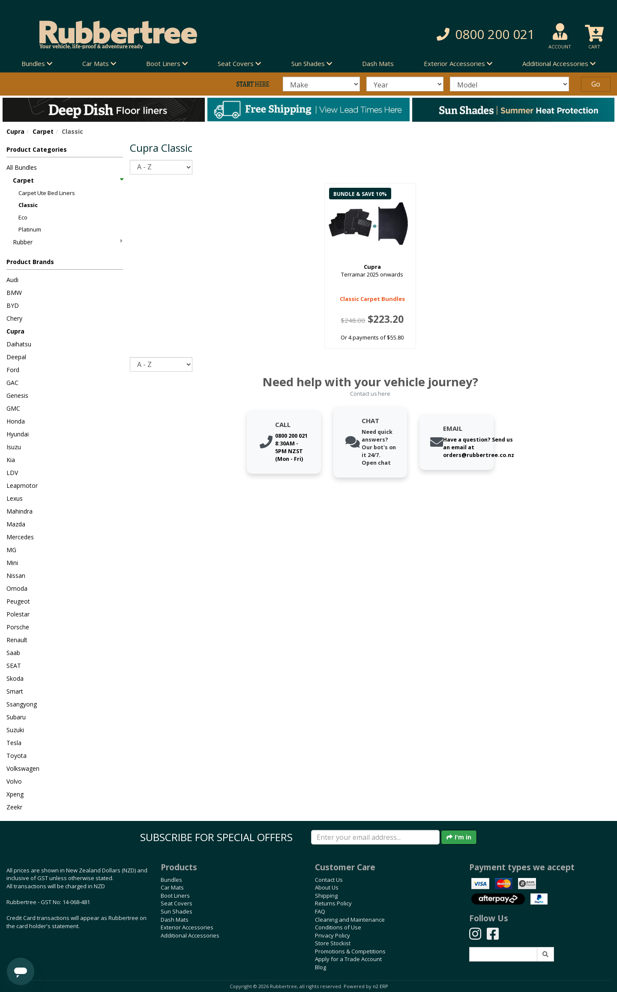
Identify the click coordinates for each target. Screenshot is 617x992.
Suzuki (15, 730)
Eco (22, 217)
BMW (14, 293)
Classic (28, 205)
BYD (12, 305)
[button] (441, 34)
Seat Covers (176, 903)
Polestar (18, 614)
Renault (16, 640)
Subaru (16, 717)
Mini (12, 563)
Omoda (16, 588)
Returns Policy (333, 903)
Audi (12, 280)
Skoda (15, 678)
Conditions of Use (338, 927)
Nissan (15, 575)
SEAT (13, 665)
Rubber (68, 242)
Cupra (15, 131)
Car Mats (172, 887)
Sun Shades (176, 911)
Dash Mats (378, 63)
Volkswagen (22, 768)
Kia (10, 460)
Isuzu (13, 447)
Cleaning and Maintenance (350, 919)
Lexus (14, 498)
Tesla (13, 743)
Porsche (17, 627)
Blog (320, 967)
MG (11, 550)
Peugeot (18, 601)
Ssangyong (21, 704)
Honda (15, 421)
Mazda (15, 524)
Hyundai (17, 434)
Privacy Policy (332, 935)
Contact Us (329, 880)
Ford (12, 370)
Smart (14, 691)
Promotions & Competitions (350, 951)
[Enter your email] (375, 837)
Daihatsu (18, 344)
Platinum (29, 229)
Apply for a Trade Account (348, 959)
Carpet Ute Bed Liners (46, 193)
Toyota (16, 756)
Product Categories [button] (36, 149)
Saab (13, 653)
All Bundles (21, 167)
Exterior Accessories (187, 927)
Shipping (326, 895)
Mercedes (20, 537)
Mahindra (19, 511)
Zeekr (14, 807)
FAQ (320, 911)
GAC (12, 383)
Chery (14, 318)
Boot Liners (175, 895)
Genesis (17, 395)
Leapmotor (22, 485)
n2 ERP (380, 986)
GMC (13, 408)
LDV (12, 473)
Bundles (171, 880)
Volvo (14, 781)
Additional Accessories (190, 935)
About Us (326, 887)
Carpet (43, 131)
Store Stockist (332, 943)
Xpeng (15, 794)
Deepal (16, 357)
